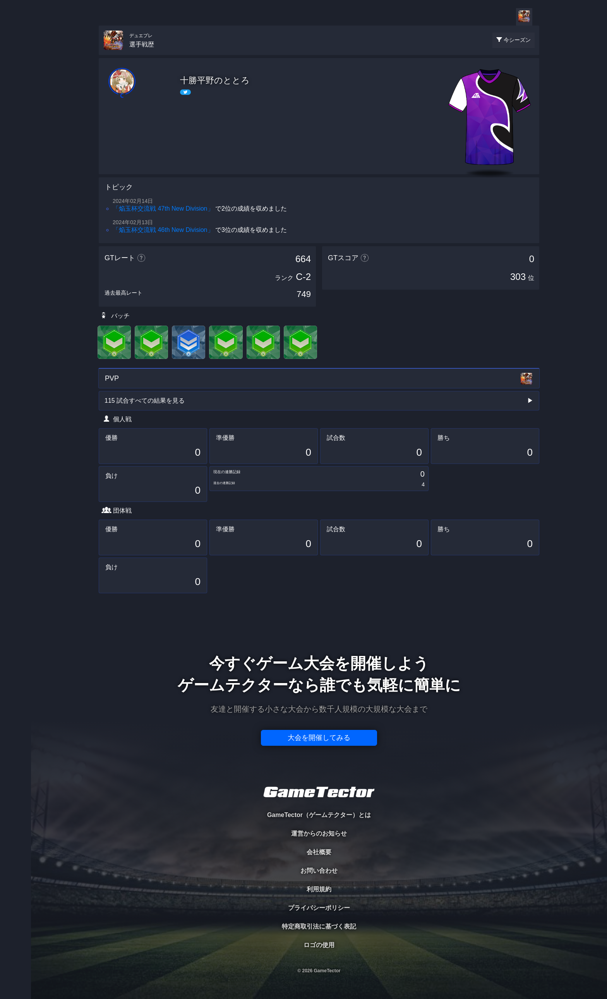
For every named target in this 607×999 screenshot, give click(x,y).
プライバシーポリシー (319, 908)
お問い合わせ (319, 870)
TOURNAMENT (15, 55)
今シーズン (517, 40)
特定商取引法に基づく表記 (319, 926)
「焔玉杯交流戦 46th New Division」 (163, 230)
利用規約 (319, 889)
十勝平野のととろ (215, 80)
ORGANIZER (15, 118)
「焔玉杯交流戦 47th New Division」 (163, 208)
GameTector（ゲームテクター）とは (319, 815)
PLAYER (15, 86)
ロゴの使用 (319, 945)
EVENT (15, 182)
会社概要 (319, 852)
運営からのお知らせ (319, 833)
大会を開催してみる (319, 738)
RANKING (15, 150)
